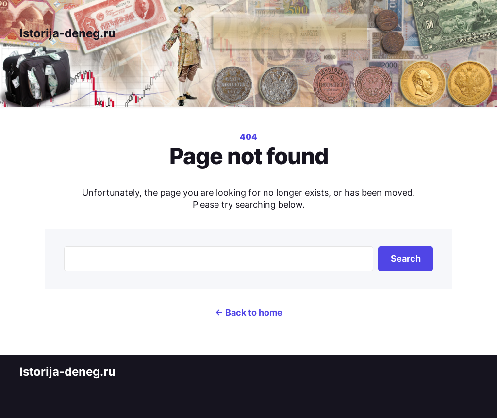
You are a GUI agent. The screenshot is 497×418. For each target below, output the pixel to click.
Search (406, 258)
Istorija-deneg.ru (67, 33)
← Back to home (248, 312)
